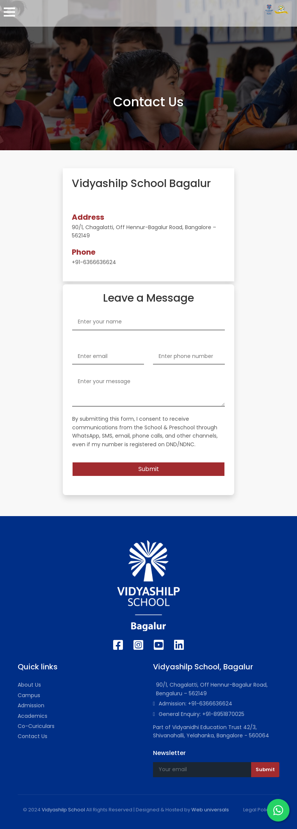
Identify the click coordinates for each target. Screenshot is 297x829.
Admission (31, 705)
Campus (29, 695)
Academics (32, 716)
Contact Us (32, 736)
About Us (29, 685)
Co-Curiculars (36, 726)
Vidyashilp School (63, 809)
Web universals (210, 809)
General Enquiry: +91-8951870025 (198, 714)
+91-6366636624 (94, 262)
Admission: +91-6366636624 (192, 703)
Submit (148, 469)
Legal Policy (257, 809)
